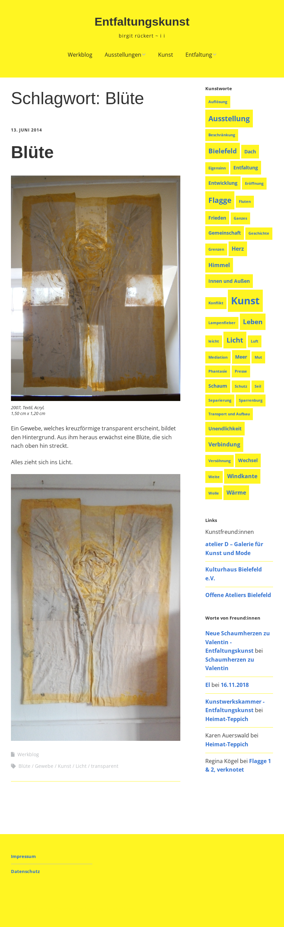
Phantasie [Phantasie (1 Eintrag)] (217, 371)
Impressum (23, 856)
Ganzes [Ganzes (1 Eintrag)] (240, 218)
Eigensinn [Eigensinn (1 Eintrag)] (217, 168)
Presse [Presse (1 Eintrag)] (241, 371)
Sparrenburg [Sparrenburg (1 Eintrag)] (250, 400)
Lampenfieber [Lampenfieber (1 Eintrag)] (221, 322)
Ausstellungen (123, 54)
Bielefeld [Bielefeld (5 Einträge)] (222, 151)
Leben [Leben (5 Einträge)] (252, 321)
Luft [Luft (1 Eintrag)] (254, 341)
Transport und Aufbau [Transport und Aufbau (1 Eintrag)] (229, 414)
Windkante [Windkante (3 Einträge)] (242, 476)
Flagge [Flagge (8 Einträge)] (219, 200)
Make (37, 908)
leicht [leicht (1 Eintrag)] (213, 341)
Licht (81, 766)
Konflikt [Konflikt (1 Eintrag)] (215, 303)
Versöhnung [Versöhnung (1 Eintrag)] (219, 460)
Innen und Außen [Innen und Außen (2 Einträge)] (229, 281)
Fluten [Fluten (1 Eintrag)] (245, 201)
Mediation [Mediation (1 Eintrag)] (218, 357)
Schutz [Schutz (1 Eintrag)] (241, 386)
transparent (104, 766)
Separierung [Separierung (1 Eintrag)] (219, 400)
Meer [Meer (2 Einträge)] (241, 357)
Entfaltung (198, 54)
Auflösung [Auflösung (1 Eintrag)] (217, 101)
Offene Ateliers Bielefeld (238, 595)
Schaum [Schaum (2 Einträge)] (217, 386)
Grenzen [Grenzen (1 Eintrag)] (216, 249)
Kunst (165, 54)
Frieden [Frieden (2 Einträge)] (217, 218)
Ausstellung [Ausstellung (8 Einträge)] (229, 118)
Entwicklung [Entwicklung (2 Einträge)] (222, 183)
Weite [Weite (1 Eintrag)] (214, 476)
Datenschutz (25, 871)
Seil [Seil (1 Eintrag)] (258, 386)
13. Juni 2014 (26, 130)
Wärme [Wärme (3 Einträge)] (236, 492)
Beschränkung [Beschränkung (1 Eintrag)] (221, 135)
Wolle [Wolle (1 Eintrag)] (213, 493)
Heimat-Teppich (226, 719)
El (207, 685)
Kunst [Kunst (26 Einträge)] (245, 300)
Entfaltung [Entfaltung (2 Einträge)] (245, 167)
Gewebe (44, 766)
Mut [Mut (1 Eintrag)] (258, 357)
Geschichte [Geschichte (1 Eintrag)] (258, 233)
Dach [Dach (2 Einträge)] (250, 151)
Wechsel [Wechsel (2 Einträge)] (248, 460)
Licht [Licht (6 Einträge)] (235, 340)
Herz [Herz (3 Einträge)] (238, 248)
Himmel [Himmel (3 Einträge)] (219, 265)
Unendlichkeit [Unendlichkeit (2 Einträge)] (225, 428)
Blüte (32, 152)
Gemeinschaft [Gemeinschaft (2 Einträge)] (224, 233)
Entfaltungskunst (142, 21)
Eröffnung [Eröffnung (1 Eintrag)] (254, 183)
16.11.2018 (235, 685)
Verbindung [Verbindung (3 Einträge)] (224, 444)
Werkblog (80, 54)
